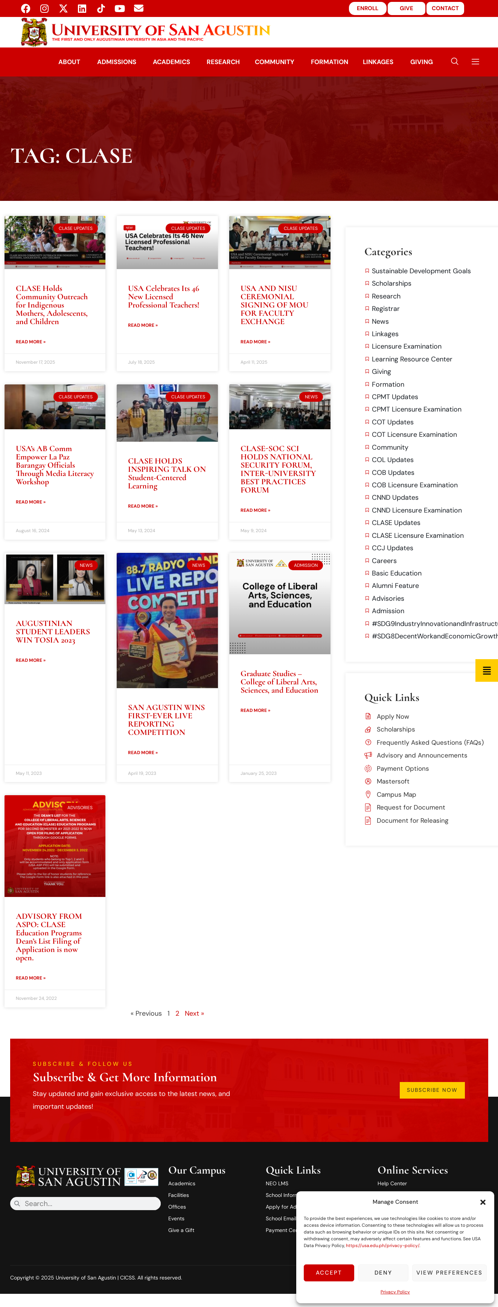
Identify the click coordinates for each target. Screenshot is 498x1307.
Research (223, 62)
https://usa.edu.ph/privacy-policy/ (382, 1246)
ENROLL (367, 8)
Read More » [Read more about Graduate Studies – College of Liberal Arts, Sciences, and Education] (255, 710)
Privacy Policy (395, 1292)
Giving (423, 62)
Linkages (379, 62)
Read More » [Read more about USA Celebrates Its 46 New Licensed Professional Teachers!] (143, 325)
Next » (194, 1013)
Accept (329, 1272)
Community (275, 62)
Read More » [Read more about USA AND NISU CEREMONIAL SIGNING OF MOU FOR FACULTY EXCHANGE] (255, 342)
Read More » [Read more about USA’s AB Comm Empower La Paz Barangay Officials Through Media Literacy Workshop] (31, 502)
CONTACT (445, 8)
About (68, 62)
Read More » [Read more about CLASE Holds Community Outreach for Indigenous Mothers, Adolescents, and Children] (31, 342)
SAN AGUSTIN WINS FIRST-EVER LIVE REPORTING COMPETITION (166, 719)
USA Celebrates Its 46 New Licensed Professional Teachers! (164, 296)
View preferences (449, 1272)
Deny (383, 1272)
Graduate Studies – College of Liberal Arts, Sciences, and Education (279, 682)
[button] (483, 1202)
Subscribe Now (433, 1090)
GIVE (406, 8)
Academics (171, 62)
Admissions (115, 62)
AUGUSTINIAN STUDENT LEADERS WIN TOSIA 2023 (53, 631)
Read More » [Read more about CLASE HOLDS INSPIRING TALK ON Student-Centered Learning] (143, 506)
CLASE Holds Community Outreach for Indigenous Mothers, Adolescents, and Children (52, 304)
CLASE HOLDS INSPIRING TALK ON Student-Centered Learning (167, 473)
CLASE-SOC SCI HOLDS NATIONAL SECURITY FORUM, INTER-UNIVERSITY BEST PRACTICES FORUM (278, 469)
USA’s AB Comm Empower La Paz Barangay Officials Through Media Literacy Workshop (55, 465)
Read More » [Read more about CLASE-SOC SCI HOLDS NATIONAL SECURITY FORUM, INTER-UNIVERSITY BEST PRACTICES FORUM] (255, 510)
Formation (330, 62)
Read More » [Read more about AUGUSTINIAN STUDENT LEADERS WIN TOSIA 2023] (31, 660)
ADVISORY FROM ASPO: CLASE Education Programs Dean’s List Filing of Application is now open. (49, 937)
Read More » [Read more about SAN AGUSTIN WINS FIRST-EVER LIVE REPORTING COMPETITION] (143, 753)
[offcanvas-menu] (472, 62)
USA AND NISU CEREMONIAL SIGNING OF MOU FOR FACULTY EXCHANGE (274, 304)
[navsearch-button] (454, 62)
